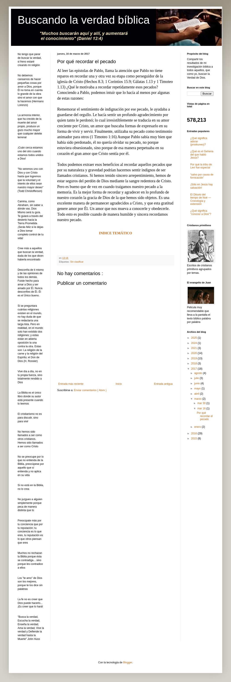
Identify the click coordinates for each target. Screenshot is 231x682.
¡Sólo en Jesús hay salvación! (201, 186)
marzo (198, 398)
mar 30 (201, 403)
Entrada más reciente (70, 383)
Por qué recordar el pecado (205, 416)
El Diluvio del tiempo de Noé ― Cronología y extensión (200, 199)
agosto (198, 373)
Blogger (127, 662)
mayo (198, 388)
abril (197, 393)
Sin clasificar (77, 261)
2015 (194, 438)
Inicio (119, 383)
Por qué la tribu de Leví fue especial (201, 166)
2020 (194, 353)
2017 (194, 368)
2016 (194, 433)
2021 (194, 348)
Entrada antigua (163, 383)
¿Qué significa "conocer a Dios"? (200, 212)
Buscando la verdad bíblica (84, 20)
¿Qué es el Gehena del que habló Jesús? (201, 154)
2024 (194, 343)
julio (197, 378)
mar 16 (201, 408)
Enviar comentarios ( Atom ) (90, 390)
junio (197, 383)
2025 (194, 337)
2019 (194, 358)
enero (198, 426)
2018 (194, 363)
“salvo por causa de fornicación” (201, 176)
